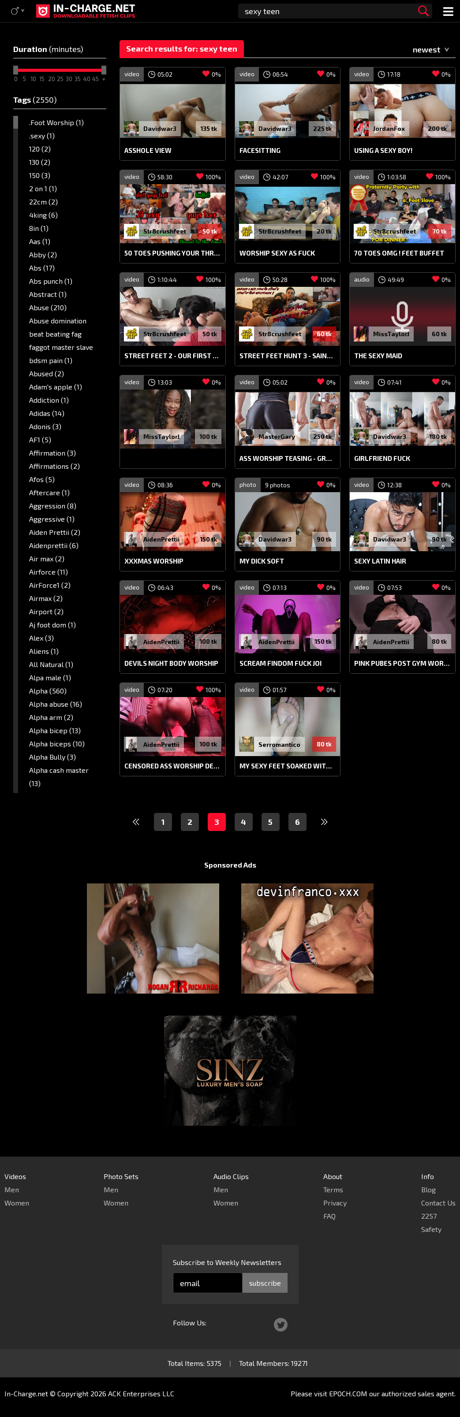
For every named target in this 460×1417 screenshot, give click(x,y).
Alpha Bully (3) (52, 757)
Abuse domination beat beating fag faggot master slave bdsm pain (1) (61, 340)
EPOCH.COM (348, 1393)
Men (11, 1189)
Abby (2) (43, 254)
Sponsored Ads (230, 865)
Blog (428, 1189)
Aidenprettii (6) (54, 545)
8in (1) (39, 228)
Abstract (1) (48, 294)
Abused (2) (46, 373)
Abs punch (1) (50, 281)
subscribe (265, 1283)
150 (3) (39, 175)
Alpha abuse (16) (55, 704)
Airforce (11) (48, 572)
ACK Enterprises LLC (141, 1393)
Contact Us (438, 1202)
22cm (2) (43, 201)
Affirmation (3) (52, 453)
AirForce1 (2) (50, 585)
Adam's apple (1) (55, 386)
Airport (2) (46, 611)
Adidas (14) (46, 413)
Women (16, 1202)
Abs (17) (42, 267)
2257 (429, 1216)
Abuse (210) (48, 307)
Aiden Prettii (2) (54, 532)
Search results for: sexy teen (181, 48)
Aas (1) (39, 241)
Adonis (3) (45, 426)
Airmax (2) (46, 598)
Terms (333, 1189)
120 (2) (40, 149)
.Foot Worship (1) (56, 122)
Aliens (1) (44, 651)
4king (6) (43, 215)
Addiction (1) (49, 400)
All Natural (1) (51, 664)
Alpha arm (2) (51, 717)
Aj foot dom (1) (52, 624)
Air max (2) (46, 558)
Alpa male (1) (50, 677)
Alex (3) (41, 638)
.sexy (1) (42, 135)
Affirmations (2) (54, 466)
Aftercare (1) (49, 492)
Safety (431, 1229)
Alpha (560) (48, 690)
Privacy (335, 1202)
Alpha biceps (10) (57, 743)
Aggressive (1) (52, 519)
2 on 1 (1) (43, 188)
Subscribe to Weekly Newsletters (227, 1262)
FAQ (329, 1216)
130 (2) (39, 162)
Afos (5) (42, 479)
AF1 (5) (40, 439)
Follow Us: (189, 1322)
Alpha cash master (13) (59, 776)
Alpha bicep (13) (55, 730)
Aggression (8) (52, 505)
